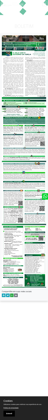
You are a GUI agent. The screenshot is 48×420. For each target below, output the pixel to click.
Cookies (8, 401)
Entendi (9, 413)
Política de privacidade (11, 408)
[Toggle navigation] (45, 4)
